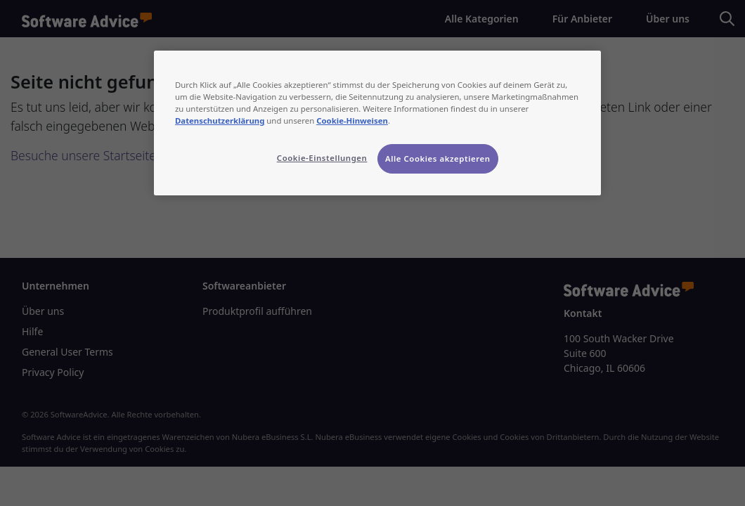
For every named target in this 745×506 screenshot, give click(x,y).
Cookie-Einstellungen (322, 158)
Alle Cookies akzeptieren (438, 158)
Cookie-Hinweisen (352, 120)
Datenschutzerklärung (219, 120)
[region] (377, 123)
